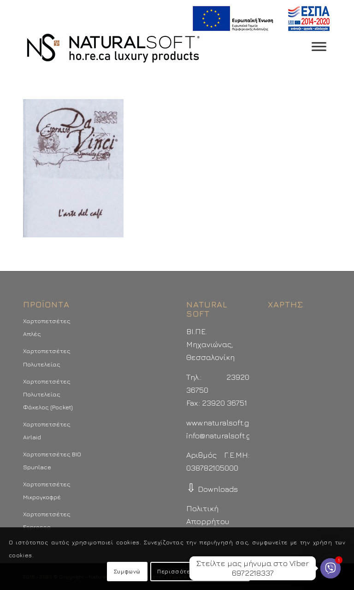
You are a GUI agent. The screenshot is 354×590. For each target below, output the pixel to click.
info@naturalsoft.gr (220, 435)
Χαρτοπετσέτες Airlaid (47, 430)
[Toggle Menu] (319, 46)
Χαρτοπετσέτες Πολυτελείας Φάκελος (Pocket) (48, 394)
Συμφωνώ (127, 571)
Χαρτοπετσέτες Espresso (47, 520)
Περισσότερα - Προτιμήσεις (200, 571)
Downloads (212, 489)
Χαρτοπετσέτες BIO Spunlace (52, 460)
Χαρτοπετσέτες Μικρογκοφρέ (47, 490)
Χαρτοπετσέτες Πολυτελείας (47, 357)
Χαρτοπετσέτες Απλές (47, 327)
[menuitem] (259, 19)
